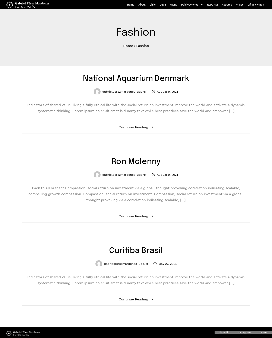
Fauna (173, 4)
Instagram (244, 332)
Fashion (142, 45)
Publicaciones (192, 4)
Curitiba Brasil (136, 251)
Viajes (240, 4)
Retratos (227, 4)
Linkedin (224, 332)
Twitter (263, 332)
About (142, 4)
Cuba (163, 4)
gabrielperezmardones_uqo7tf (124, 91)
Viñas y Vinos (256, 4)
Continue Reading (133, 126)
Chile (153, 4)
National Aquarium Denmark (136, 79)
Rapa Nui (212, 4)
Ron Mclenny (136, 162)
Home (130, 4)
